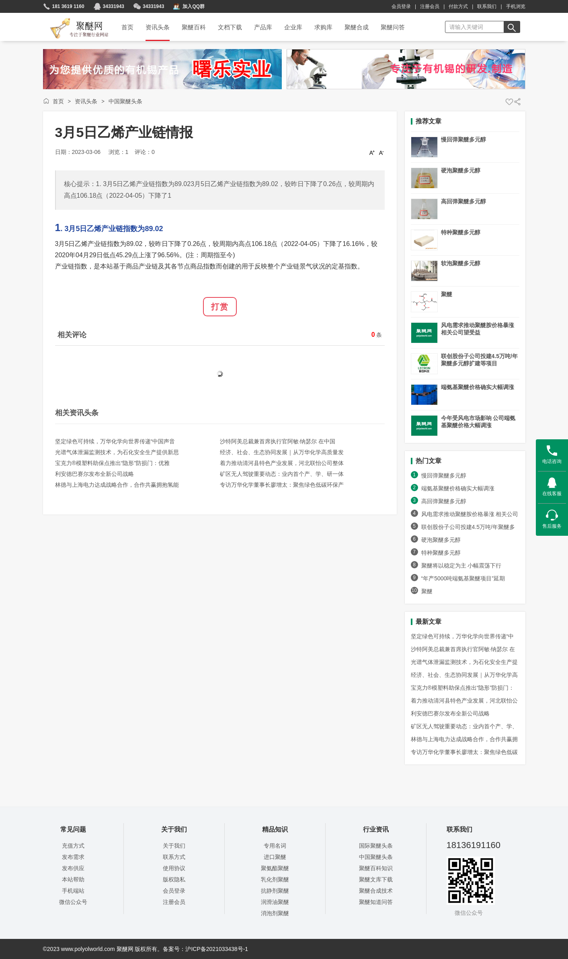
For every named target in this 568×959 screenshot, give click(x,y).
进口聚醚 (275, 857)
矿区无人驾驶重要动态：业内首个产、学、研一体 (282, 474)
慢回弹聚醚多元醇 (463, 139)
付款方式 (458, 6)
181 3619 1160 (68, 6)
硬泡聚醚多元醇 (460, 170)
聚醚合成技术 (376, 890)
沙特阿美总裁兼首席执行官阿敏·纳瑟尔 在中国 (278, 441)
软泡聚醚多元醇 (460, 263)
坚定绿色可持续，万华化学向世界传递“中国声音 (115, 441)
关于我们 (174, 845)
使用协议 (174, 868)
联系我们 (486, 6)
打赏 (220, 306)
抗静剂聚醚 (275, 890)
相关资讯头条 (76, 413)
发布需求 (73, 857)
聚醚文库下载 (376, 879)
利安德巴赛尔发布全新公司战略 (94, 474)
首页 (58, 101)
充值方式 (73, 845)
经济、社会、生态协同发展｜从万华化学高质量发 (282, 452)
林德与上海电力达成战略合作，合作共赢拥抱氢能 (117, 485)
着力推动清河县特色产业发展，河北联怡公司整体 (282, 463)
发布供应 (73, 868)
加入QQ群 (193, 6)
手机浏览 (515, 6)
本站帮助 (73, 879)
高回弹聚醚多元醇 (463, 201)
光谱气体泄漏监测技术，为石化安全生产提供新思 (117, 452)
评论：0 (145, 152)
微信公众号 (73, 902)
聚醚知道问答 (376, 902)
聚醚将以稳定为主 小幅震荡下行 (461, 565)
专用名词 (275, 845)
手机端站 (73, 890)
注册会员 (429, 6)
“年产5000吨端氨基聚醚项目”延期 (463, 578)
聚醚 (446, 294)
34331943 (113, 6)
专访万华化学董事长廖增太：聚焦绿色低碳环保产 (282, 485)
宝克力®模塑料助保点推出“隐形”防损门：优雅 (112, 463)
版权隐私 (174, 879)
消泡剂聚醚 (275, 913)
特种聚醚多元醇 (460, 232)
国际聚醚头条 (376, 845)
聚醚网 (72, 19)
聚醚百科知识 (376, 868)
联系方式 (174, 857)
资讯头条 (86, 101)
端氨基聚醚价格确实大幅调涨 (477, 387)
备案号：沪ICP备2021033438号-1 (205, 949)
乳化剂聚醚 (275, 879)
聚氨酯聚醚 (275, 868)
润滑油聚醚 (275, 902)
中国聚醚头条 (125, 101)
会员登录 (401, 6)
